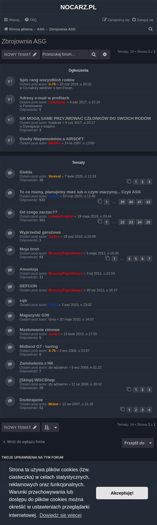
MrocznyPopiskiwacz (65, 253)
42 (148, 202)
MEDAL (54, 143)
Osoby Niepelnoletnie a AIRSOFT (52, 139)
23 (131, 222)
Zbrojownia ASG (24, 41)
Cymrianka (57, 102)
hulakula (54, 122)
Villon (53, 305)
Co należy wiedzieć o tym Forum (47, 88)
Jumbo (54, 334)
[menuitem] (30, 20)
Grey (52, 319)
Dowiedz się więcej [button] (60, 515)
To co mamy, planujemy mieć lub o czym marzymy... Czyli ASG (80, 192)
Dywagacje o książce (39, 126)
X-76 (52, 84)
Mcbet (53, 404)
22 (122, 222)
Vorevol (54, 176)
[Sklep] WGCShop (37, 380)
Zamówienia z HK (36, 363)
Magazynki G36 (34, 315)
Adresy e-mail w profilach (44, 98)
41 (140, 202)
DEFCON (28, 286)
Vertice (54, 236)
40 (131, 202)
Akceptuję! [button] (122, 493)
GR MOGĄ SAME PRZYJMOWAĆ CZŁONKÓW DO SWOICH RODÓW (85, 118)
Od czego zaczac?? (39, 212)
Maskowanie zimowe (40, 329)
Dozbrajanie (31, 399)
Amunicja (29, 269)
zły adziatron (58, 367)
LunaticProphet (61, 216)
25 (148, 222)
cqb (23, 300)
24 (140, 222)
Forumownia (32, 106)
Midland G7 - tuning (39, 346)
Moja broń (29, 249)
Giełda (26, 172)
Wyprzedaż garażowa (40, 232)
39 (122, 202)
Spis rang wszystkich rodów (47, 80)
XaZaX (53, 196)
